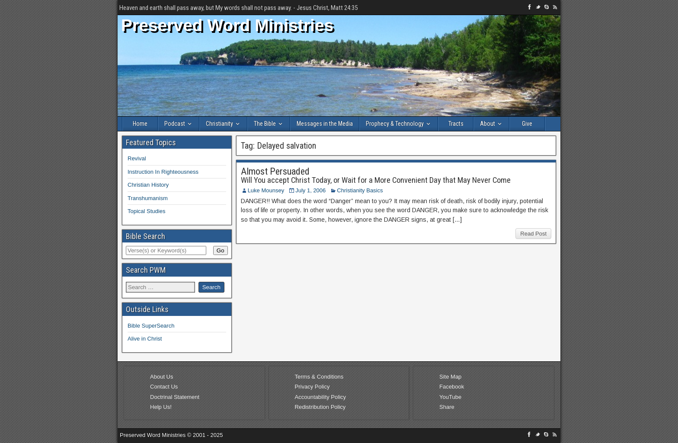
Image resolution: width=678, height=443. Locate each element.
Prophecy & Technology (395, 123)
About (487, 123)
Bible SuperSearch (151, 325)
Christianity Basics (360, 190)
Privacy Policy (312, 386)
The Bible (265, 123)
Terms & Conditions (319, 376)
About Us (161, 376)
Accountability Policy (320, 397)
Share (446, 407)
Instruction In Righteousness (163, 172)
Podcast (174, 123)
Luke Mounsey (266, 190)
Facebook (451, 386)
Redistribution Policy (320, 407)
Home (140, 123)
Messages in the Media (325, 123)
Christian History (148, 185)
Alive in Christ (145, 338)
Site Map (450, 376)
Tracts (456, 123)
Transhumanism (148, 198)
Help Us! (161, 407)
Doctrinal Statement (174, 397)
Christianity (219, 123)
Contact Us (164, 386)
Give (527, 123)
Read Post (533, 233)
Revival (137, 158)
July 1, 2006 (310, 190)
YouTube (450, 397)
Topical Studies (146, 211)
